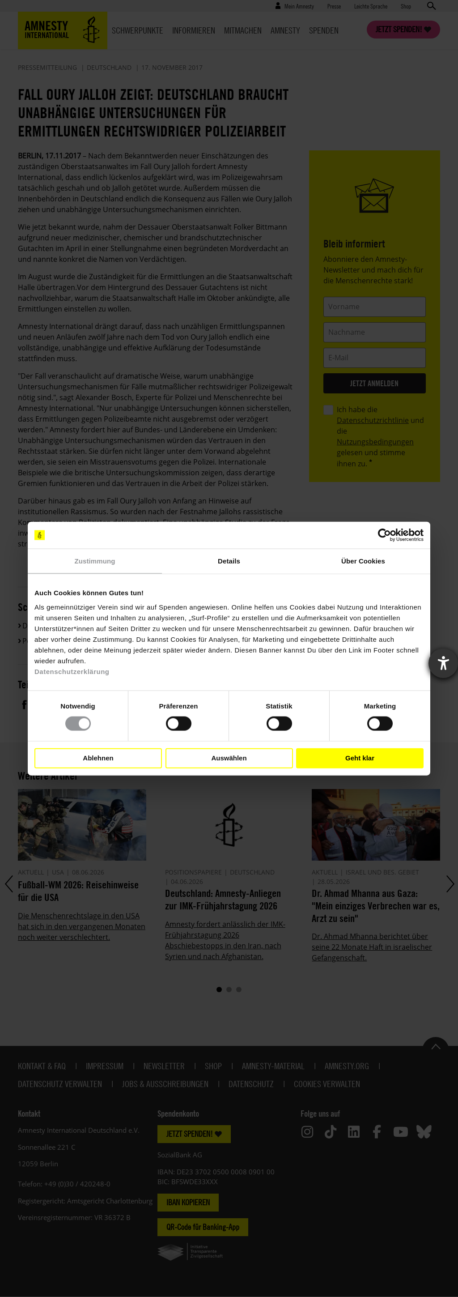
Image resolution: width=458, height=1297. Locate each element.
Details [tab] (229, 561)
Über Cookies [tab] (363, 561)
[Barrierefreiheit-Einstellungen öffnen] (443, 663)
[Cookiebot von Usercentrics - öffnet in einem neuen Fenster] (384, 535)
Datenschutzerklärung (72, 671)
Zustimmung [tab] (95, 561)
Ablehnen (98, 758)
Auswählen (228, 758)
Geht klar (359, 758)
